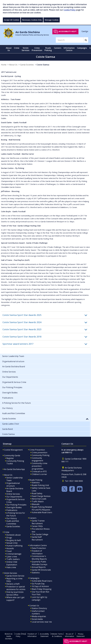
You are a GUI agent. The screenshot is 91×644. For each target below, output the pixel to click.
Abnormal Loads (39, 498)
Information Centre (38, 545)
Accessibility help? (68, 31)
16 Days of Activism (40, 586)
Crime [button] (16, 48)
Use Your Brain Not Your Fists (40, 593)
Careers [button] (57, 48)
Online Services (13, 494)
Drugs (9, 537)
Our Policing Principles (16, 504)
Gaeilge (85, 31)
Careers (32, 518)
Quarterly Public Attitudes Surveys (39, 563)
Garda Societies (27, 64)
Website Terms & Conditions (57, 635)
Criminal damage (13, 554)
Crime (6, 532)
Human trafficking (14, 545)
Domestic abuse (13, 535)
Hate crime (11, 567)
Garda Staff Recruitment (37, 538)
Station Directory (39, 608)
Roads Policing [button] (48, 49)
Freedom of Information (37, 552)
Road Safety (37, 493)
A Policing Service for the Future (15, 514)
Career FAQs (37, 526)
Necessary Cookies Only (32, 20)
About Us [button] (9, 49)
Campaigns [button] (82, 48)
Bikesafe (35, 504)
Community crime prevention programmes (39, 466)
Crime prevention (39, 452)
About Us (13, 64)
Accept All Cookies (11, 20)
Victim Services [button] (25, 49)
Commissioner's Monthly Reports (39, 557)
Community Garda (12, 455)
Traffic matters (13, 559)
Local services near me (42, 622)
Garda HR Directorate (41, 570)
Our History (11, 518)
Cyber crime (11, 556)
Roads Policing (35, 480)
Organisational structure (13, 484)
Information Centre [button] (69, 49)
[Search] (70, 40)
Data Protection (39, 548)
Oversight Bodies (14, 507)
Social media (37, 619)
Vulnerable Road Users (42, 512)
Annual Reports (39, 567)
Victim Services (10, 573)
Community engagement (37, 459)
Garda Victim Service (15, 575)
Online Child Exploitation (11, 563)
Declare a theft (13, 584)
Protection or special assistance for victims (15, 588)
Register (10, 458)
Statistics (36, 482)
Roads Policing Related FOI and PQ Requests (42, 508)
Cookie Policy (70, 10)
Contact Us (34, 605)
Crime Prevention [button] (37, 49)
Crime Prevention (37, 449)
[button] (46, 315)
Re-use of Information (69, 635)
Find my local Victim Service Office (14, 593)
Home (3, 64)
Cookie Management (13, 449)
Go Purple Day (38, 583)
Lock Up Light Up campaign (39, 598)
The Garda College (40, 534)
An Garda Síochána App (14, 469)
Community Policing (40, 455)
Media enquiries (39, 616)
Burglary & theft (13, 540)
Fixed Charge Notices (41, 496)
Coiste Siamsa (42, 64)
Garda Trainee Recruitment (38, 522)
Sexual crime (12, 543)
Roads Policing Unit (40, 485)
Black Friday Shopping (41, 589)
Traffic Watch (38, 501)
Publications (11, 510)
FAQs (24, 634)
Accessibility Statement (44, 635)
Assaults (10, 548)
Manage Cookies (51, 20)
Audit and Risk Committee (12, 522)
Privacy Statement (81, 635)
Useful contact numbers (38, 612)
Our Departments (14, 496)
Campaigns (34, 578)
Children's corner (39, 474)
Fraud (8, 551)
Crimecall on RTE (39, 471)
